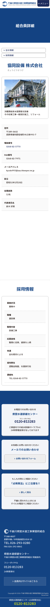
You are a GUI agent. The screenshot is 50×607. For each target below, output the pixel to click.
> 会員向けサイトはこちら (25, 581)
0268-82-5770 (13, 146)
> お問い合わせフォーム (25, 458)
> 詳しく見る (25, 492)
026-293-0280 (20, 543)
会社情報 (8, 50)
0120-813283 (25, 421)
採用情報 (8, 55)
